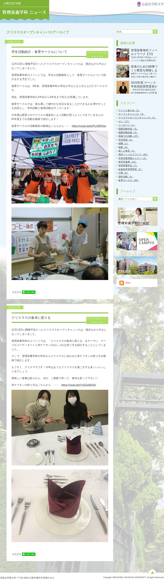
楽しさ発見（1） (127, 151)
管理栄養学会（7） (128, 165)
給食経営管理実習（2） (130, 169)
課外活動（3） (125, 176)
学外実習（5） (125, 140)
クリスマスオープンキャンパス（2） (137, 117)
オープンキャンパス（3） (131, 114)
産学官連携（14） (127, 162)
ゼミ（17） (124, 121)
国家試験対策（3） (128, 129)
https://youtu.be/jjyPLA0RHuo (89, 126)
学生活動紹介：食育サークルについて (39, 52)
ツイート (16, 291)
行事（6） (123, 173)
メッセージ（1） (127, 125)
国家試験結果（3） (128, 132)
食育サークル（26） (128, 180)
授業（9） (123, 147)
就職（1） (123, 143)
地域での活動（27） (128, 136)
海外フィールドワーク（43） (133, 154)
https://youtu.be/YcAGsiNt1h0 (78, 385)
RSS (124, 282)
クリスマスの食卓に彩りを (31, 317)
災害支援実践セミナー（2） (132, 158)
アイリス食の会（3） (129, 110)
